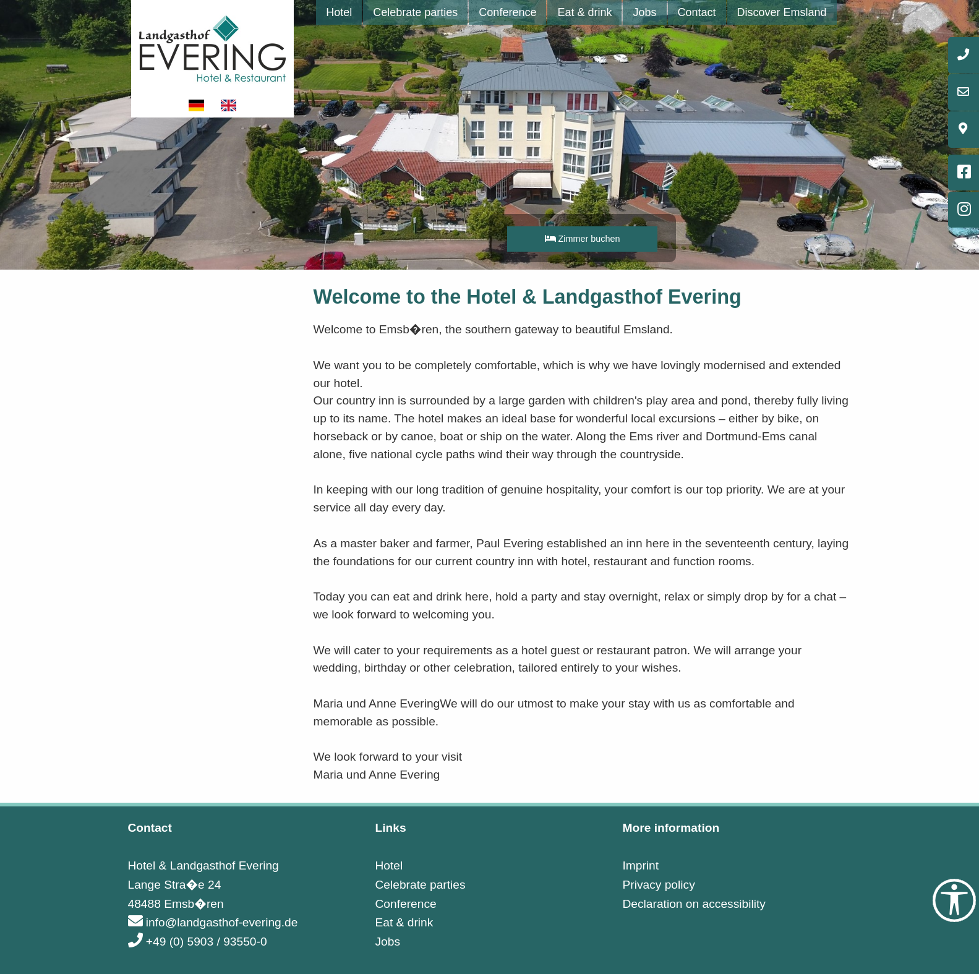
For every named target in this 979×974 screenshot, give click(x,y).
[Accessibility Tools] (954, 900)
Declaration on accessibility (693, 903)
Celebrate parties (415, 12)
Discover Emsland (782, 12)
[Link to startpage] (212, 47)
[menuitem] (338, 12)
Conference (507, 12)
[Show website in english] (229, 105)
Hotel (339, 12)
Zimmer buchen (582, 239)
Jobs (644, 12)
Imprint (640, 865)
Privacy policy (658, 884)
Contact (697, 12)
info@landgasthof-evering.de (213, 922)
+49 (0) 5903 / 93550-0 (197, 941)
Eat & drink (584, 12)
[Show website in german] (197, 105)
